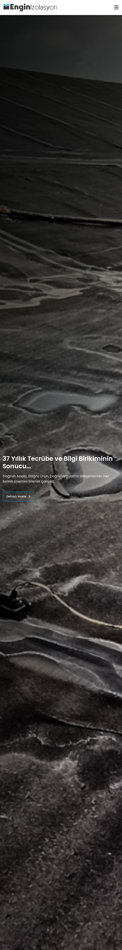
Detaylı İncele (18, 496)
